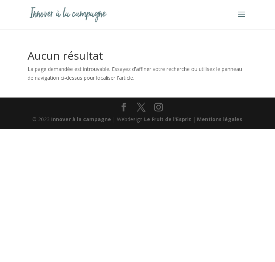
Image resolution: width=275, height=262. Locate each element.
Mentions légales (219, 119)
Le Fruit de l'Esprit (167, 119)
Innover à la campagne (81, 119)
